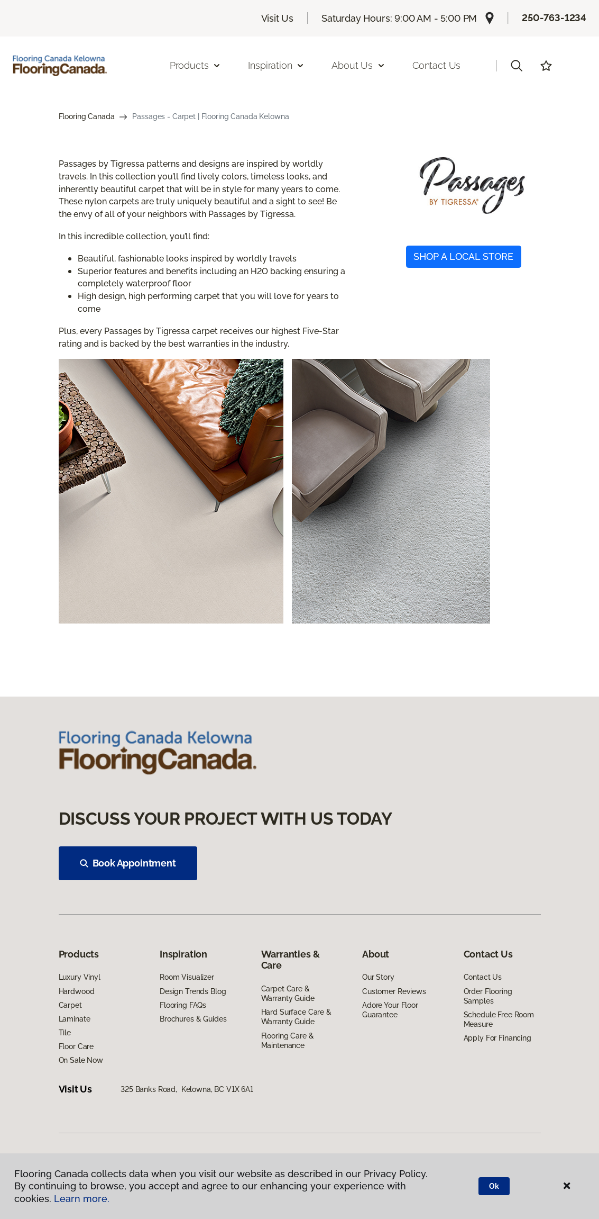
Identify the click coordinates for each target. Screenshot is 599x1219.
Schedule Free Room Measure (499, 1019)
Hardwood (77, 991)
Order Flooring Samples (488, 996)
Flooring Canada (87, 116)
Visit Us (277, 18)
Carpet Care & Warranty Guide (288, 994)
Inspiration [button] (276, 65)
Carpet (70, 1005)
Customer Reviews (394, 991)
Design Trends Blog (193, 991)
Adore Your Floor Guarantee (390, 1010)
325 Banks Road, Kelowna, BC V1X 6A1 (187, 1089)
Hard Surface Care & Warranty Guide (296, 1017)
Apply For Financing (497, 1038)
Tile (65, 1032)
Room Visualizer (187, 977)
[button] (516, 65)
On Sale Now (81, 1060)
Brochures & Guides (193, 1019)
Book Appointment (128, 863)
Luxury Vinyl (79, 977)
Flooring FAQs (183, 1005)
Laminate (74, 1019)
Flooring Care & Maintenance (287, 1041)
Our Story (378, 977)
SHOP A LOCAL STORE (463, 256)
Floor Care (76, 1046)
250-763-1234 (554, 17)
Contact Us (436, 65)
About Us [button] (358, 65)
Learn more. (81, 1198)
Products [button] (196, 65)
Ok (494, 1186)
